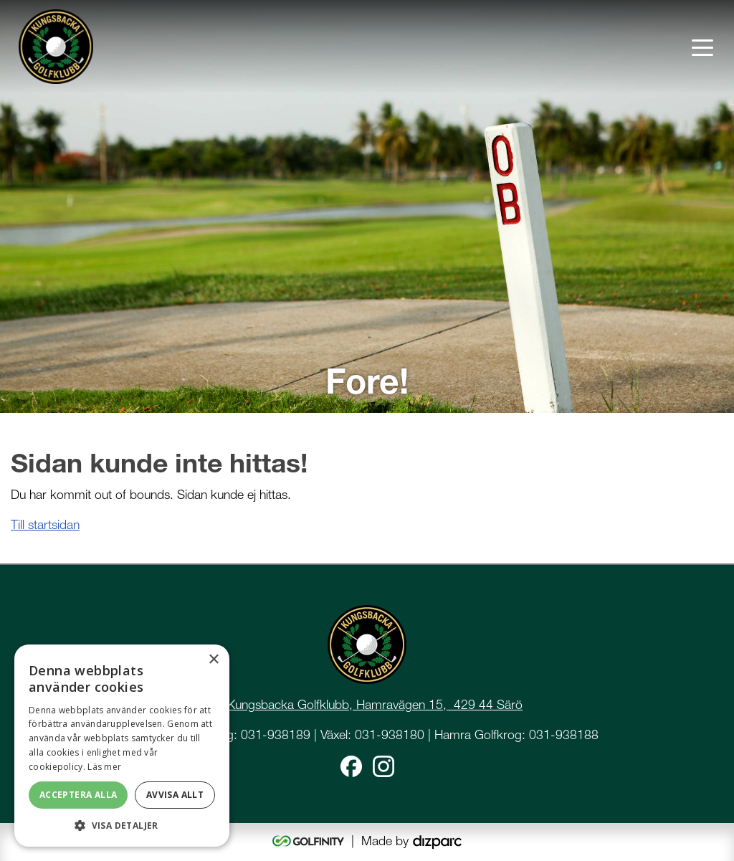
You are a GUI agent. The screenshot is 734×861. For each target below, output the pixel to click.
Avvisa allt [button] (175, 795)
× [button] (213, 660)
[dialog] (121, 745)
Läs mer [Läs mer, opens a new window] (104, 767)
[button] (122, 825)
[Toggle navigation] (702, 46)
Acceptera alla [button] (78, 795)
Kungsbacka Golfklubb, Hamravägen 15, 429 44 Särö (375, 704)
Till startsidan (45, 524)
